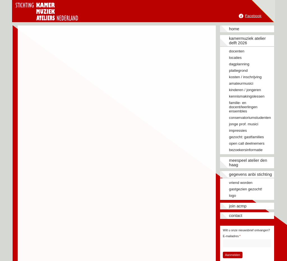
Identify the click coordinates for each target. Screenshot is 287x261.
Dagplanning (239, 64)
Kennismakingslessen (247, 96)
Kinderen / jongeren (245, 90)
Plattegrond (238, 70)
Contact (235, 215)
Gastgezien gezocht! (245, 189)
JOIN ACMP (238, 206)
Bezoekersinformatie (246, 150)
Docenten (236, 51)
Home (234, 29)
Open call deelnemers (247, 143)
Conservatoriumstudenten (250, 118)
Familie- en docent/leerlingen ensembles (243, 107)
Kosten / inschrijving (245, 77)
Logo (232, 195)
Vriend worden (241, 183)
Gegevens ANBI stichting (250, 174)
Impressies (238, 130)
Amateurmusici (241, 83)
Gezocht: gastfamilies (246, 137)
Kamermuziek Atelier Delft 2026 (247, 40)
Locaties (235, 58)
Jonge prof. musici (243, 124)
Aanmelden (232, 255)
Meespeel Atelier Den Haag (248, 162)
